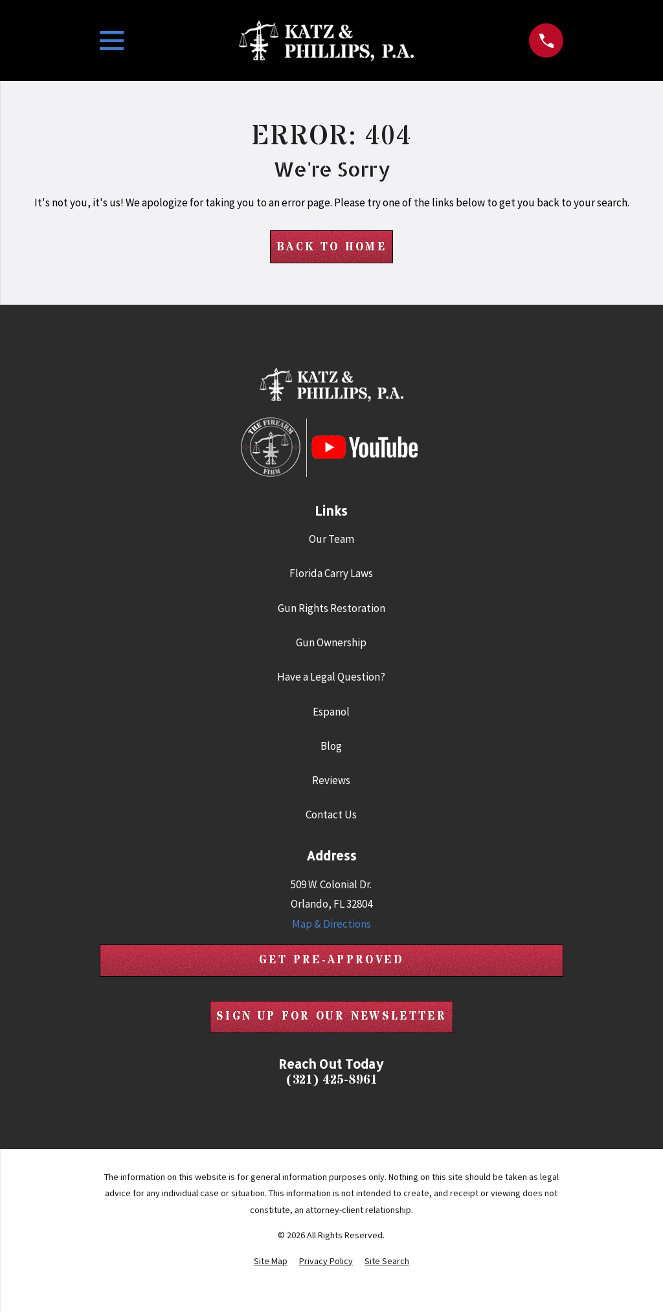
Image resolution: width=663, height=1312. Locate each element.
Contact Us (331, 815)
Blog (331, 746)
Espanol (331, 712)
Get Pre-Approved (331, 960)
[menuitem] (270, 1261)
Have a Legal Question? (331, 677)
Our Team (331, 539)
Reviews (331, 780)
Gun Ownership (331, 642)
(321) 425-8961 (331, 1081)
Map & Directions (331, 924)
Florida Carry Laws (331, 574)
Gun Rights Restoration (331, 608)
